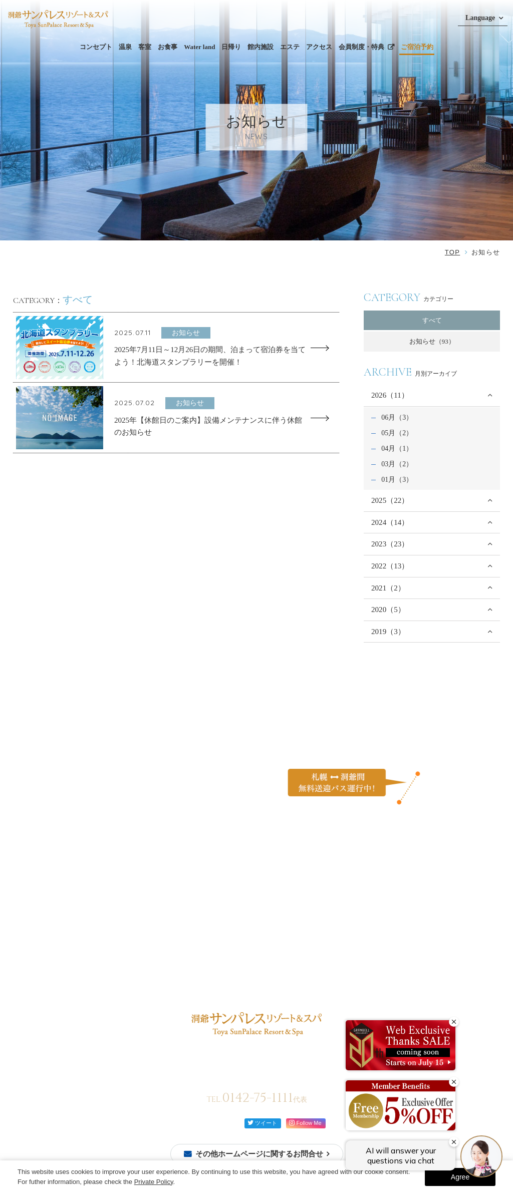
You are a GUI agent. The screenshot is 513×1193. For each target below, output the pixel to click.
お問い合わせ (367, 904)
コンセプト (96, 47)
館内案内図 (184, 946)
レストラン (169, 910)
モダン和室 (110, 965)
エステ (290, 47)
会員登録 (33, 915)
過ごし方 (287, 888)
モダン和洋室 (113, 954)
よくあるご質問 (371, 888)
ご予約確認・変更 (46, 927)
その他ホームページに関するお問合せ (259, 1154)
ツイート (262, 1122)
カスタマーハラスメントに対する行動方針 (410, 920)
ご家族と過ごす (296, 899)
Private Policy (153, 1181)
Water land (199, 47)
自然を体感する (296, 922)
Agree (460, 1177)
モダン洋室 (110, 976)
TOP (452, 252)
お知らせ (287, 949)
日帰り (231, 47)
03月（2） (397, 464)
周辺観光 (236, 937)
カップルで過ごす (300, 910)
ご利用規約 (364, 937)
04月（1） (397, 448)
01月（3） (397, 479)
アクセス (319, 47)
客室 (144, 47)
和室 (100, 932)
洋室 (100, 943)
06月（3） (397, 417)
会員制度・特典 (361, 47)
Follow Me (305, 1122)
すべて (432, 320)
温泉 (125, 47)
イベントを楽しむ (300, 933)
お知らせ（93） (432, 341)
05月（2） (397, 433)
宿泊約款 (361, 953)
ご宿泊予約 (417, 47)
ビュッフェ (169, 899)
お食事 (167, 47)
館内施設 (260, 47)
